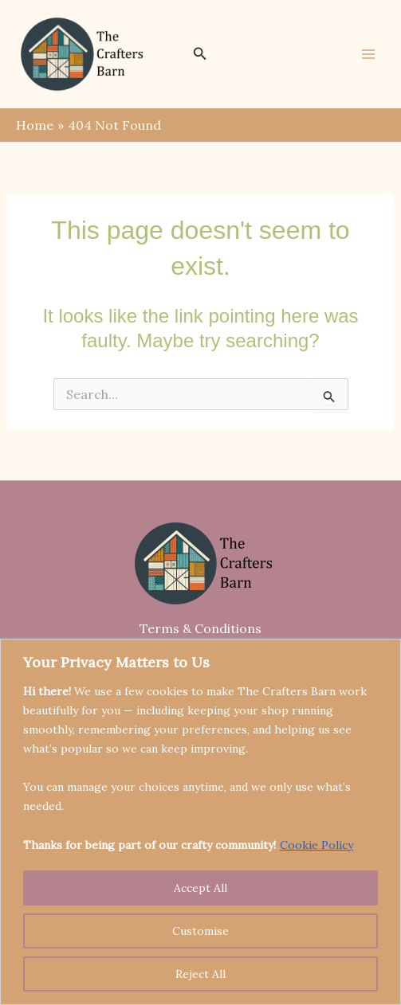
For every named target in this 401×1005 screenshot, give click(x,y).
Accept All (200, 888)
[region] (200, 822)
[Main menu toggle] (368, 54)
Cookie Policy (316, 845)
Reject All (200, 974)
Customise (200, 931)
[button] (200, 54)
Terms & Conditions (200, 628)
